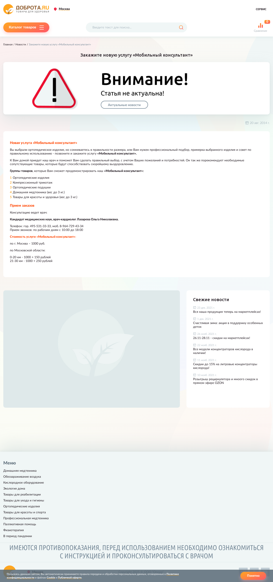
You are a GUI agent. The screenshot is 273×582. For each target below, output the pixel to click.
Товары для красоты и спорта (24, 512)
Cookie (51, 577)
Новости (20, 44)
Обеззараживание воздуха (22, 476)
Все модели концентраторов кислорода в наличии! (223, 351)
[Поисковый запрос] (136, 27)
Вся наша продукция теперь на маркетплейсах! (227, 311)
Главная (8, 44)
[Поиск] (181, 27)
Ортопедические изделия (21, 506)
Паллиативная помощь (19, 524)
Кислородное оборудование (23, 482)
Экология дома (14, 488)
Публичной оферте (69, 577)
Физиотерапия (13, 530)
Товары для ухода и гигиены (23, 500)
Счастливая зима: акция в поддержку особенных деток (228, 325)
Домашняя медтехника (20, 470)
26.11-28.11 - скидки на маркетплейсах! (221, 338)
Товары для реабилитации (22, 494)
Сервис (261, 9)
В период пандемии (17, 536)
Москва (64, 9)
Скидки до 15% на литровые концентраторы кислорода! (225, 366)
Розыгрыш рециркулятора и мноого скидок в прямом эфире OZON (225, 381)
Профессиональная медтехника (26, 518)
